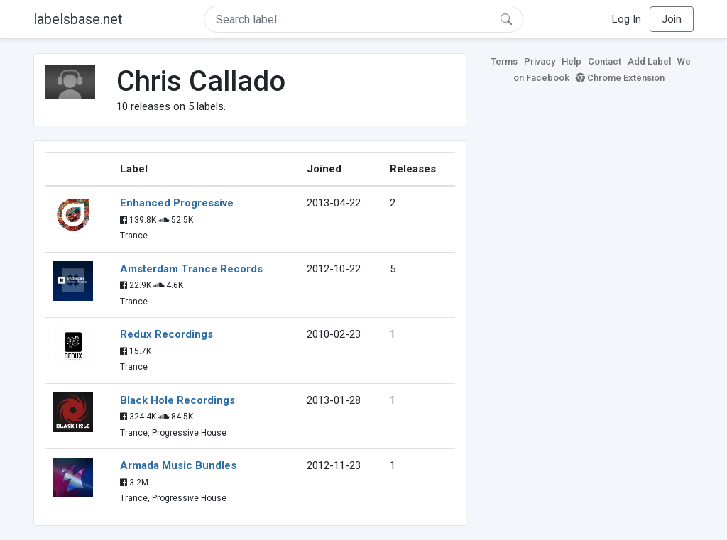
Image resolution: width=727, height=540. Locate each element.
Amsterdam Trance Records (191, 269)
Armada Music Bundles (178, 465)
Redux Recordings (166, 334)
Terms (504, 61)
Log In (626, 19)
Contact (604, 61)
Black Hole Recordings (177, 400)
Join (672, 19)
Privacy (539, 61)
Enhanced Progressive (177, 203)
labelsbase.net (78, 19)
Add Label (649, 61)
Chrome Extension (620, 77)
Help (571, 61)
